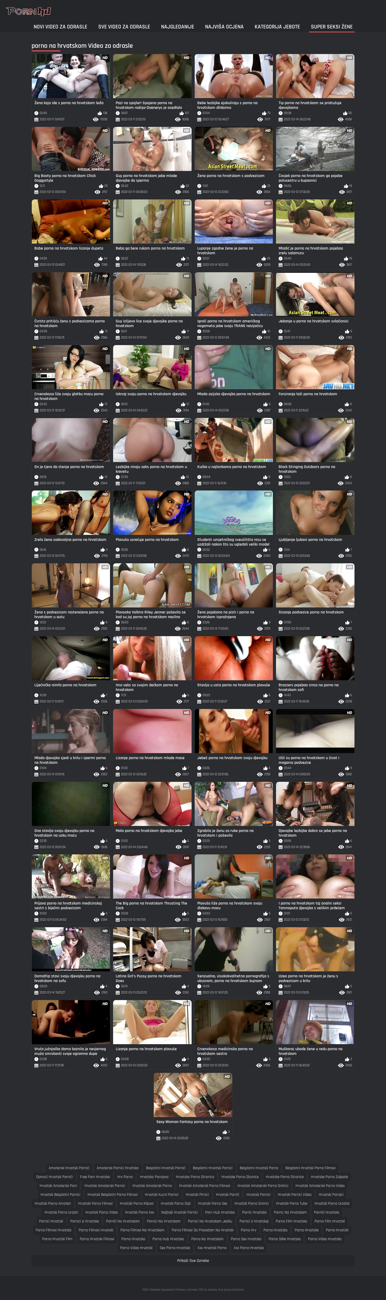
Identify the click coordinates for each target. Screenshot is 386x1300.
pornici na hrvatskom (164, 1221)
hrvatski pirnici (197, 1194)
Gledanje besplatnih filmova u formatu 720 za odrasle (183, 1290)
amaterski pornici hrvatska (118, 1168)
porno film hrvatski (330, 1221)
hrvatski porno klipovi (137, 1203)
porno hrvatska (275, 1230)
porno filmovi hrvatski (96, 1230)
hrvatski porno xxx (139, 1212)
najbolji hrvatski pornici (179, 1212)
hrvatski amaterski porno (152, 1185)
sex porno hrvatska (175, 1247)
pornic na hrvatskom (290, 1212)
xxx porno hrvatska (249, 1247)
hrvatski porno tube (291, 1203)
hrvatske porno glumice (240, 1176)
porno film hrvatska (291, 1221)
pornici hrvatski (51, 1221)
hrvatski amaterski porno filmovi (204, 1185)
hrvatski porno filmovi (95, 1203)
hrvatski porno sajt (176, 1203)
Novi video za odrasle (60, 26)
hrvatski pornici (259, 1194)
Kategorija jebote (277, 26)
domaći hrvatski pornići (54, 1176)
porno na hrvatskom (207, 1239)
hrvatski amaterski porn (58, 1185)
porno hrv (248, 1230)
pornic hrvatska (254, 1212)
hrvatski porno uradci (61, 1212)
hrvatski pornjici (331, 1194)
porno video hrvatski (136, 1247)
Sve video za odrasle (124, 26)
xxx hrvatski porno (212, 1247)
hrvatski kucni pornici (162, 1194)
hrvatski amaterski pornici (104, 1185)
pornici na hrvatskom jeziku (210, 1221)
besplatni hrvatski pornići (166, 1168)
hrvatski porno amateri (53, 1203)
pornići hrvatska (326, 1212)
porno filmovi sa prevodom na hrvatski (203, 1230)
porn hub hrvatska (220, 1212)
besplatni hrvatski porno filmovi (310, 1168)
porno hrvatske (306, 1230)
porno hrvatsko (133, 1239)
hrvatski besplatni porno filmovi (113, 1194)
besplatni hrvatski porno (259, 1168)
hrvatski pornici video (294, 1194)
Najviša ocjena (224, 26)
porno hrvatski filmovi (97, 1239)
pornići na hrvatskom (123, 1221)
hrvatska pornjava (154, 1176)
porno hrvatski (337, 1230)
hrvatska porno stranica (195, 1176)
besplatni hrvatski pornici (212, 1168)
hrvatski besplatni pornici (60, 1194)
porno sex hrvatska (246, 1239)
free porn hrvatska (95, 1176)
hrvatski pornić (227, 1194)
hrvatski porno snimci (252, 1203)
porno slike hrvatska (285, 1239)
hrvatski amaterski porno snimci (262, 1185)
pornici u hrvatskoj (254, 1221)
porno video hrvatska (325, 1239)
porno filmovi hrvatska (53, 1230)
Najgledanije (177, 26)
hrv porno (125, 1176)
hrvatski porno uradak (332, 1203)
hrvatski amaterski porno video (320, 1185)
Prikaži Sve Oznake (193, 1260)
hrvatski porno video (101, 1212)
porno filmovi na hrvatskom (142, 1230)
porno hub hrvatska (168, 1239)
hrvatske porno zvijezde (329, 1176)
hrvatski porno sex (212, 1203)
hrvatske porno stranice (285, 1176)
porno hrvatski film (57, 1239)
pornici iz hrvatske (84, 1221)
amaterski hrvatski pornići (69, 1168)
